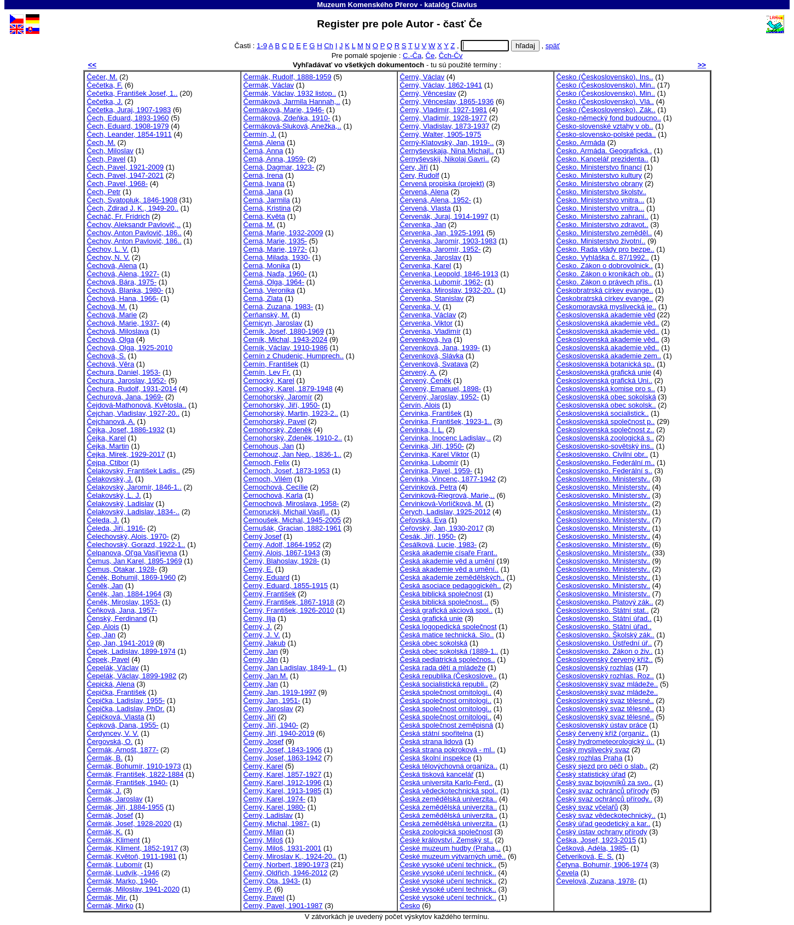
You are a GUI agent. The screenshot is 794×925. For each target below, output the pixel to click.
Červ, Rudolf (419, 175)
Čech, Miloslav (110, 151)
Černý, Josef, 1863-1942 (283, 758)
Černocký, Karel (269, 380)
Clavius (464, 5)
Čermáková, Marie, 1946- (284, 110)
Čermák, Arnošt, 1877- (123, 750)
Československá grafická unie (604, 372)
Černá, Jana (263, 192)
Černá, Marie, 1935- (276, 241)
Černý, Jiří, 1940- (271, 725)
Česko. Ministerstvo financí (599, 167)
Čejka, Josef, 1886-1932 (126, 430)
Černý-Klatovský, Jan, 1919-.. (447, 142)
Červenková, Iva (426, 339)
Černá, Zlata (263, 298)
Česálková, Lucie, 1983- (438, 544)
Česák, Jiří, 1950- (428, 536)
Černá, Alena (264, 142)
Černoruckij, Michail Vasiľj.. (286, 512)
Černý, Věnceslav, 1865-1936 (447, 101)
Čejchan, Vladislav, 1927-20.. (133, 413)
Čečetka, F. (105, 85)
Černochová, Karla (273, 495)
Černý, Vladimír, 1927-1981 (444, 110)
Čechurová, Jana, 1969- (125, 397)
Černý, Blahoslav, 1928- (282, 561)
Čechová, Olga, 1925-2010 (130, 348)
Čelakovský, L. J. (114, 495)
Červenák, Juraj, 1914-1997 (444, 216)
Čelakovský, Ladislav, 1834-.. (133, 512)
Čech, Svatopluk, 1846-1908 (132, 200)
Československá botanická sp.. (606, 364)
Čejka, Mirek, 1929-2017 (126, 454)
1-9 (262, 46)
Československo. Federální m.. (606, 462)
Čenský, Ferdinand (117, 618)
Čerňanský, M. (267, 315)
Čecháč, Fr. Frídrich (118, 216)
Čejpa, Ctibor (108, 462)
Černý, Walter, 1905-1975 (441, 134)
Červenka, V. (420, 306)
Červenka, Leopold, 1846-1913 (449, 274)
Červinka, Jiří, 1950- (432, 446)
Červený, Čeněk (425, 380)
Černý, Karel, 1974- (275, 799)
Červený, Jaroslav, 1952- (439, 397)
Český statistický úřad (591, 774)
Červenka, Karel (425, 265)
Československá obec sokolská (606, 397)
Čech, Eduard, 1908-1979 (128, 126)
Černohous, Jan (269, 446)
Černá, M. (259, 224)
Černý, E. (259, 569)
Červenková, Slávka (432, 356)
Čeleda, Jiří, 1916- (116, 528)
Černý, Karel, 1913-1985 (283, 791)
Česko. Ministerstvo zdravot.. (602, 224)
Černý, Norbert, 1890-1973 (286, 864)
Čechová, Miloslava (118, 331)
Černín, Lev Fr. (267, 372)
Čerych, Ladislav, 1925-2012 (445, 512)
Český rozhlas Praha (590, 758)
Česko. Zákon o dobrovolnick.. (605, 265)
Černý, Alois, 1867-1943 (282, 553)
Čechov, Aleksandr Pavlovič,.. (134, 224)
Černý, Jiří (260, 717)
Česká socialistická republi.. (444, 684)
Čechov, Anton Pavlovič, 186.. (134, 233)
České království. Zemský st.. (446, 840)
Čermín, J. (260, 134)
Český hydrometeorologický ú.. (605, 741)
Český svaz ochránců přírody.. (604, 799)
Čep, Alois (103, 627)
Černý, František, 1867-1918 (289, 602)
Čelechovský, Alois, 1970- (128, 536)
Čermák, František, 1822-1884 (135, 774)
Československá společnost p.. (606, 421)
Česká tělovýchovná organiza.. (449, 766)
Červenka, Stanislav (432, 298)
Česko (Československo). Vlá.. (605, 101)
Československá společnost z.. (605, 430)
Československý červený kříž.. (605, 659)
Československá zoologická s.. (605, 438)
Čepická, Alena (111, 684)
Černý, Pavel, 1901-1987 (283, 905)
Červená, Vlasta (425, 208)
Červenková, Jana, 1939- (440, 348)
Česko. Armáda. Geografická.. (604, 151)
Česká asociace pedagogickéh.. (450, 585)
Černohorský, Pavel (275, 421)
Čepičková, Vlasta (115, 717)
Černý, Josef (264, 741)
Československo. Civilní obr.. (602, 454)
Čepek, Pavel (108, 659)
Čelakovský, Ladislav (120, 503)
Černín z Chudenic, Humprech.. (294, 356)
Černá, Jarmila (267, 200)
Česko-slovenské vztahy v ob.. (605, 126)
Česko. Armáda (581, 142)
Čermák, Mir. (107, 897)
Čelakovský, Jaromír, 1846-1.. (134, 487)
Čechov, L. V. (108, 249)
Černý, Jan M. (266, 676)
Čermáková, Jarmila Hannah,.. (292, 101)
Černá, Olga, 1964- (274, 282)
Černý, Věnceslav (428, 93)
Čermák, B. (105, 758)
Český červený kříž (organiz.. (603, 733)
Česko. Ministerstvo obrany (600, 183)
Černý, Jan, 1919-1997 (280, 692)
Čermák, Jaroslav (115, 799)
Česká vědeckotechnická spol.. (449, 791)
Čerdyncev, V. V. (113, 733)
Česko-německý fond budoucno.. (609, 118)
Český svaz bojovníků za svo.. (605, 782)
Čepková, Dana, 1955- (123, 725)
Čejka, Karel (106, 438)
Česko (410, 905)
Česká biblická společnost (441, 594)
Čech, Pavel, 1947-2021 (125, 175)
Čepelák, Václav (113, 668)
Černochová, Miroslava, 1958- (291, 503)
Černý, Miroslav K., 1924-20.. (290, 856)
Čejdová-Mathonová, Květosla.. (137, 405)
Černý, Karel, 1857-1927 (283, 774)
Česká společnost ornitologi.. (446, 692)
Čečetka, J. (105, 101)
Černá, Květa (265, 216)
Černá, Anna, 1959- (275, 159)
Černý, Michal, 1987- (277, 823)
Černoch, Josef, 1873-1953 (287, 471)
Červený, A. (418, 372)
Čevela (568, 873)
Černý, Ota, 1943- (272, 881)
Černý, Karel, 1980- (275, 807)
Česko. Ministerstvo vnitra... (601, 200)
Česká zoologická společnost (446, 832)
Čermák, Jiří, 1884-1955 (125, 807)
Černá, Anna (263, 151)
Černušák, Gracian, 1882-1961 (292, 528)
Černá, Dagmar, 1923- (279, 167)
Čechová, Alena (112, 265)
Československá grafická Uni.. (605, 380)
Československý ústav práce (602, 725)
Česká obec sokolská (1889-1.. (449, 651)
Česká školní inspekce (435, 758)
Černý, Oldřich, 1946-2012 (286, 873)
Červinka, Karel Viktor (435, 454)
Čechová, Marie (112, 315)
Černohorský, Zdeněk (278, 430)
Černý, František (270, 594)
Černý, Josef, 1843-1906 (283, 750)
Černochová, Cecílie (276, 487)
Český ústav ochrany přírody (602, 832)
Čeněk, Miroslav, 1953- (123, 602)
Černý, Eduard (267, 577)
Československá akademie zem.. (609, 356)
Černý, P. (258, 889)
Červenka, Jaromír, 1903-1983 (448, 241)
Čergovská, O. (110, 741)
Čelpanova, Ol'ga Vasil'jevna (132, 553)
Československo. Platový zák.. (605, 602)
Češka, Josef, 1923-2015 (596, 840)
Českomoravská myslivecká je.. (607, 306)
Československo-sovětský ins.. (605, 446)
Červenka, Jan (423, 224)
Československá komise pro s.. (606, 389)
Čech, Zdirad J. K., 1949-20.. (133, 208)
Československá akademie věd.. (608, 323)
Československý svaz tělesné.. (605, 700)
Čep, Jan (101, 635)
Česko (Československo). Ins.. (605, 77)
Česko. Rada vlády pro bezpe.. (605, 249)
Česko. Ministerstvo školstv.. (601, 192)
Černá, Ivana (264, 183)
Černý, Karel (263, 766)
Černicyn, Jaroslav (273, 323)
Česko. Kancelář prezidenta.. (602, 159)
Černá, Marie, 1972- (276, 249)
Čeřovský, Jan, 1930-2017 (442, 528)
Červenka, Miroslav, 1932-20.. (447, 290)
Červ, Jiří (414, 167)
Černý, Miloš (263, 840)
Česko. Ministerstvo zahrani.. (602, 216)
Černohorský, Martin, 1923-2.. (291, 413)
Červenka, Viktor (426, 323)
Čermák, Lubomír (114, 864)
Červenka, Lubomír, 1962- (441, 282)
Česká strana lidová (431, 741)
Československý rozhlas (595, 668)
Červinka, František (431, 413)
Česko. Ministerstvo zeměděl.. (604, 233)
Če (430, 55)
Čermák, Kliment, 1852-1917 (132, 848)
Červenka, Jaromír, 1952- (440, 249)
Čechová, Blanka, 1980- (125, 290)
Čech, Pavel (106, 159)
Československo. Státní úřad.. (604, 618)
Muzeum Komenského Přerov (367, 5)
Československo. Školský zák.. (605, 635)
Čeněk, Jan (105, 585)
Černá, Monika (267, 265)
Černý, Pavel (264, 897)
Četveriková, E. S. (585, 856)
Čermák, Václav (269, 85)
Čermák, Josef (110, 815)
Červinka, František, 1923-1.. (446, 421)
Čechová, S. (106, 356)
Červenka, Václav (428, 315)
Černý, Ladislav (268, 815)
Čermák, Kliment (113, 840)
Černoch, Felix (267, 462)
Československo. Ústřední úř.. (604, 643)
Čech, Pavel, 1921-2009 (125, 167)
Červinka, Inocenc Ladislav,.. (445, 438)
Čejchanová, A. (111, 421)
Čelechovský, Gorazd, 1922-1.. (136, 544)
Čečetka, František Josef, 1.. (132, 93)
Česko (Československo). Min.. (606, 85)
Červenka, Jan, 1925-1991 (442, 233)
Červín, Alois (420, 405)
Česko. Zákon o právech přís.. (604, 282)
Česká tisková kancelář (437, 774)
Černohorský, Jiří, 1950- (282, 405)
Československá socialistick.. (603, 413)
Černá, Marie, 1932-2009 (283, 233)
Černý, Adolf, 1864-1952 (282, 544)
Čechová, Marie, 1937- (123, 323)
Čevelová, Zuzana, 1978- (596, 881)
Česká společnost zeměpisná (447, 725)
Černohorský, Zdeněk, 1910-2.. (293, 438)
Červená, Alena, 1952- (435, 200)
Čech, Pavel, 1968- (117, 183)
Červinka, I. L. (422, 430)
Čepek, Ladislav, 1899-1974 (131, 651)
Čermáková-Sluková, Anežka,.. (292, 126)
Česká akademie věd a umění (447, 561)
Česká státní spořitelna (436, 733)
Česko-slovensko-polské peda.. (606, 134)
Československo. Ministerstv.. (604, 479)
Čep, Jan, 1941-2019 (120, 643)
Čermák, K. (105, 832)
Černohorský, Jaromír (278, 397)
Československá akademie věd (606, 315)
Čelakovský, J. (110, 479)
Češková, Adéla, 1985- (593, 848)
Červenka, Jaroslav (430, 257)
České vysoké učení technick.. (448, 864)
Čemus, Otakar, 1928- (122, 569)
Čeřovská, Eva (423, 520)
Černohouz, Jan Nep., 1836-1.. (292, 454)
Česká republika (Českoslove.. (448, 676)
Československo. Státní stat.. (603, 610)
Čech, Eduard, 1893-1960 (128, 118)
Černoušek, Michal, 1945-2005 (292, 520)
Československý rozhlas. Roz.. (605, 676)
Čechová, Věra (111, 364)
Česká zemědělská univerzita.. (448, 799)
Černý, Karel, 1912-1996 (283, 782)
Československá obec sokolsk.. (606, 405)
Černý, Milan (264, 832)
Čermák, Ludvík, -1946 (123, 873)
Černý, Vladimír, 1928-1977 (444, 118)
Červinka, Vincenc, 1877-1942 (448, 479)
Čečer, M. (102, 77)
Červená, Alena (424, 192)
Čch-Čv (451, 55)
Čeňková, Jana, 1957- (122, 610)
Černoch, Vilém (268, 479)
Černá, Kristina (267, 208)
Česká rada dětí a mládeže (443, 668)
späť (553, 46)
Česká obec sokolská (434, 643)
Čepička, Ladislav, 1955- (126, 700)
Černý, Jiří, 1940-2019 (279, 733)
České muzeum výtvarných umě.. (453, 856)
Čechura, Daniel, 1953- (124, 372)
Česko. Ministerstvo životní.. (601, 241)
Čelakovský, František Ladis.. (134, 471)
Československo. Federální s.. (605, 471)
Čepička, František (117, 692)
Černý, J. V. (262, 635)
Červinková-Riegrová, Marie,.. (447, 495)
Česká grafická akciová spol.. (446, 610)
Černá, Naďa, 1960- (275, 274)
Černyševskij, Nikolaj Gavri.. (444, 159)
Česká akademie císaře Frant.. (449, 553)
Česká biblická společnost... (444, 602)
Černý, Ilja (260, 618)
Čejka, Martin (108, 446)
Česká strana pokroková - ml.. (447, 750)
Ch (328, 46)
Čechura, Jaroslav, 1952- (127, 380)
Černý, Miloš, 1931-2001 (283, 848)
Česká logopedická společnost (448, 627)
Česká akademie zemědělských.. (452, 577)
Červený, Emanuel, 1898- (441, 389)
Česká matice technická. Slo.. (447, 635)
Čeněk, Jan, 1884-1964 (124, 594)
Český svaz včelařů (587, 807)
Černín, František (271, 364)
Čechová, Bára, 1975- (122, 282)
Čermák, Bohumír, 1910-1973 (134, 766)
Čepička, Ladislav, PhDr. (126, 709)
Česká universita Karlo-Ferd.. (446, 782)
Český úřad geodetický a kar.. (604, 823)
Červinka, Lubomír (429, 462)
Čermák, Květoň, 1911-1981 (132, 856)
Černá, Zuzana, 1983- (279, 306)
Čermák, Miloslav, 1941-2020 (133, 889)
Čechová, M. (107, 306)
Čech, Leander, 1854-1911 (129, 134)
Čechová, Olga (111, 339)
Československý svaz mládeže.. (607, 684)
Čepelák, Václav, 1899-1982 (132, 676)
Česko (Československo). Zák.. (606, 110)
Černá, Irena (263, 175)
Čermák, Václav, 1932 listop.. (290, 93)
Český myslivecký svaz (593, 750)
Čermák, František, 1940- (127, 782)
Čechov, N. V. (108, 257)
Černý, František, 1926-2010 (289, 610)
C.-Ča (412, 55)
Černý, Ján (261, 659)
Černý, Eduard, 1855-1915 (286, 585)
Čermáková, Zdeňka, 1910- (287, 118)
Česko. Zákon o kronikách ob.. (605, 274)
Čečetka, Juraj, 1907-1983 (129, 110)
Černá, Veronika (269, 290)
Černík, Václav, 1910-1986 (286, 348)
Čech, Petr (104, 192)
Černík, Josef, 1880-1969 (284, 331)
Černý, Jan (261, 651)
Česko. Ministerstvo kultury (599, 175)
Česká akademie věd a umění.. (449, 569)
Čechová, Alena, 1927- (123, 274)
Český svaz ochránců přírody (603, 791)
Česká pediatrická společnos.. (447, 659)
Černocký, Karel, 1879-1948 (288, 389)
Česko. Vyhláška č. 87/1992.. (603, 257)
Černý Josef (263, 536)
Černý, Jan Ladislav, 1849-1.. (290, 668)
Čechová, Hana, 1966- (123, 298)
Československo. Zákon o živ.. (605, 651)
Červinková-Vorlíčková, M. (441, 503)
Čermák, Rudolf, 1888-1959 (288, 77)
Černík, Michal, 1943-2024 (286, 339)
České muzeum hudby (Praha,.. (450, 848)
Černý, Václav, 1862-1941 (441, 85)
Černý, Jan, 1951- (272, 700)
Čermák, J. (104, 791)
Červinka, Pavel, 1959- (436, 471)
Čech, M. (101, 142)
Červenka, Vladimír (430, 331)
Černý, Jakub (265, 643)
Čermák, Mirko (110, 905)
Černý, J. (258, 627)
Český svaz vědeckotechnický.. (606, 815)
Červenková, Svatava (434, 364)
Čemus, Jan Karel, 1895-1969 (134, 561)
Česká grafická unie (431, 618)
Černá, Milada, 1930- (277, 257)
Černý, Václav (422, 77)
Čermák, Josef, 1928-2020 (129, 823)
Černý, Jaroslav (268, 709)
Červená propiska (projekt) (442, 183)
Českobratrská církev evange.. (605, 290)
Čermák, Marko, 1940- (122, 881)
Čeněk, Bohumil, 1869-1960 (131, 577)
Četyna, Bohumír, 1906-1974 (602, 864)
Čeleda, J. (103, 520)
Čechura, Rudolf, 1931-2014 (132, 389)
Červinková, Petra (428, 487)
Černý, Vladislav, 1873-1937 (445, 126)
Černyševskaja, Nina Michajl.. (447, 151)
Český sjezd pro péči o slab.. (602, 766)
